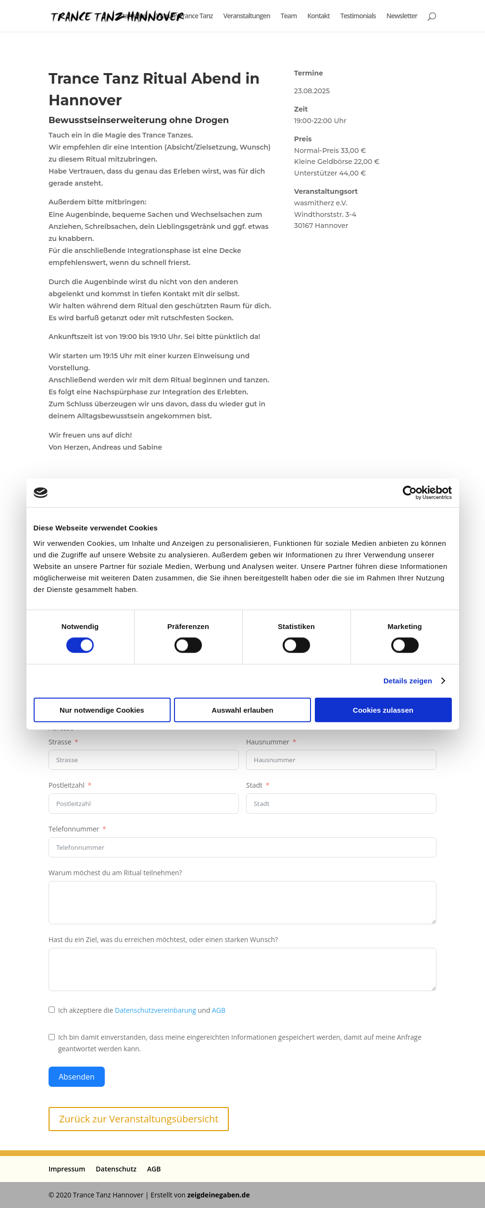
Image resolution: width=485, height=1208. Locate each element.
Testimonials (358, 16)
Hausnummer (267, 741)
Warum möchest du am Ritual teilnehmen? (115, 872)
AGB (218, 1010)
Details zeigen (408, 681)
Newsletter (401, 16)
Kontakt (318, 16)
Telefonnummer (74, 828)
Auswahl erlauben (242, 709)
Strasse (60, 741)
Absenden (77, 1076)
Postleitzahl (67, 785)
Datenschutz (116, 1168)
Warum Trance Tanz (184, 16)
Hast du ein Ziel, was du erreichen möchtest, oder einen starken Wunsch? (163, 939)
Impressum (67, 1168)
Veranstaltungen (247, 16)
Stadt (254, 785)
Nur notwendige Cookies (102, 709)
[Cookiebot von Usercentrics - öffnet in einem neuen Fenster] (410, 493)
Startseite (132, 16)
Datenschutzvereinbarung (155, 1010)
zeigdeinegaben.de (218, 1194)
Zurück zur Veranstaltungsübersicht (138, 1118)
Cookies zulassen (383, 709)
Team (289, 16)
